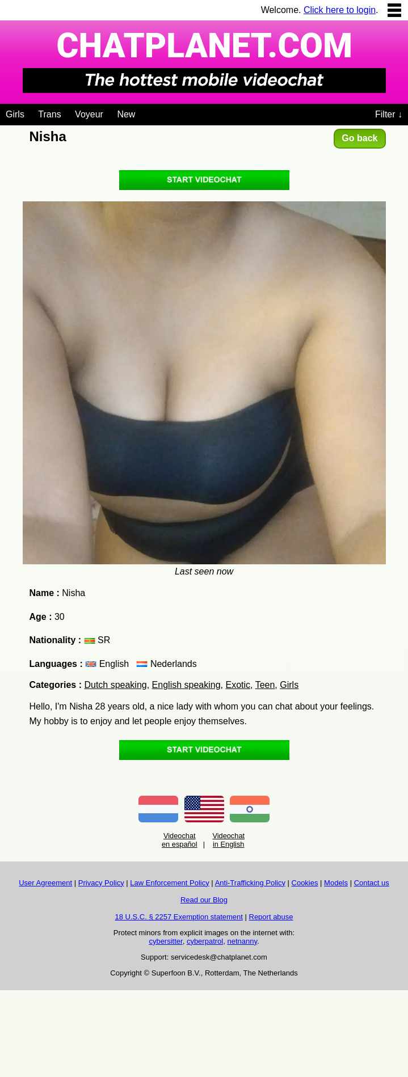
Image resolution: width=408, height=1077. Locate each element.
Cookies (305, 883)
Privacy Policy (101, 883)
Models (336, 883)
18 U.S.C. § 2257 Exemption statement (178, 917)
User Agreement (45, 883)
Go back (359, 138)
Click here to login (340, 10)
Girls (15, 114)
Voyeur (89, 114)
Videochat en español (179, 839)
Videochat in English (228, 839)
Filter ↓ (388, 114)
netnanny (242, 941)
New (126, 114)
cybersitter (165, 941)
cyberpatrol (205, 941)
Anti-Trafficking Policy (250, 883)
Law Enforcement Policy (169, 883)
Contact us (371, 883)
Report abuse (271, 917)
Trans (49, 114)
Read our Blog (204, 900)
